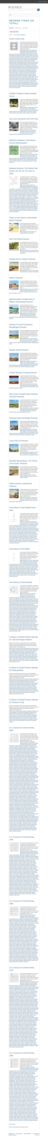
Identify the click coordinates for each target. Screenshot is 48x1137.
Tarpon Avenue (12, 501)
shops (13, 80)
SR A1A (33, 291)
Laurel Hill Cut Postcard (18, 441)
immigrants (31, 529)
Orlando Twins (18, 78)
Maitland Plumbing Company (26, 200)
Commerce (25, 58)
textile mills (20, 1114)
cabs (33, 986)
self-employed (20, 816)
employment (20, 765)
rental (15, 810)
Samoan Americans (19, 953)
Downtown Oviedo (12, 528)
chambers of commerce (20, 55)
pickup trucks (33, 112)
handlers (20, 868)
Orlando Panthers (31, 76)
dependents (34, 994)
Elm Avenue (29, 601)
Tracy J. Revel (19, 660)
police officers (14, 536)
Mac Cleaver (19, 609)
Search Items (25, 27)
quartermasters (32, 614)
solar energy (15, 818)
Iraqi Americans (35, 781)
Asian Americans (14, 748)
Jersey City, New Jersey (24, 385)
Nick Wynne (15, 656)
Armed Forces (26, 747)
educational (16, 764)
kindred (15, 1013)
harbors (36, 270)
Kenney (15, 196)
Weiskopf (19, 86)
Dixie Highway (30, 190)
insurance (18, 781)
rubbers (22, 618)
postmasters (14, 160)
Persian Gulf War (30, 801)
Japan (33, 653)
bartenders (19, 1070)
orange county (12, 74)
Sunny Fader (14, 82)
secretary (20, 1033)
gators (20, 653)
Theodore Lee (31, 540)
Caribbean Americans (20, 755)
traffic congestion (22, 720)
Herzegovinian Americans (21, 776)
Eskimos (14, 865)
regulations (31, 717)
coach (21, 561)
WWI (16, 542)
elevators (30, 528)
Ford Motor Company (13, 565)
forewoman (15, 1088)
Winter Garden (16, 693)
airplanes (24, 50)
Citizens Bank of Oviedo (20, 526)
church (27, 55)
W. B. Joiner (28, 208)
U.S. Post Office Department (26, 160)
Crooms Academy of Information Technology (21, 600)
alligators (14, 649)
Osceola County (28, 799)
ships (27, 271)
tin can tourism (32, 658)
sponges (30, 271)
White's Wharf (30, 541)
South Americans (21, 818)
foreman (11, 1006)
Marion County (23, 874)
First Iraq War (29, 769)
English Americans (33, 765)
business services (15, 1072)
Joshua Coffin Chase (26, 606)
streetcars (25, 1037)
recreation (11, 810)
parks (26, 78)
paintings (23, 78)
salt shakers (15, 658)
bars (29, 985)
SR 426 (32, 573)
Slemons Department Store (14, 573)
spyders (13, 538)
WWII (18, 542)
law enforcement (24, 530)
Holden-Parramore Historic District (19, 111)
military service (23, 793)
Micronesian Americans (33, 792)
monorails (21, 72)
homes (28, 111)
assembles (21, 918)
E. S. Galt (20, 191)
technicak (11, 1114)
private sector (30, 805)
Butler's (29, 289)
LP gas (19, 788)
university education (13, 1042)
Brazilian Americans (26, 752)
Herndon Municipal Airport (14, 66)
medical (14, 876)
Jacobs (10, 530)
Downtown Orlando (33, 59)
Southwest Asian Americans (14, 1036)
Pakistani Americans (18, 800)
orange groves (35, 533)
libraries (19, 68)
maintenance (23, 788)
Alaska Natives (12, 745)
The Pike (26, 317)
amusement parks (33, 50)
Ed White (17, 601)
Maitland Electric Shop (30, 199)
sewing (31, 537)
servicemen (11, 888)
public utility (20, 884)
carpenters (25, 988)
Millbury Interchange (28, 315)
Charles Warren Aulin (18, 525)
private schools (24, 805)
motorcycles (11, 795)
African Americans (28, 744)
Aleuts (21, 853)
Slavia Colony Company (25, 572)
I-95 (29, 432)
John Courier (15, 530)
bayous (29, 474)
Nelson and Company (13, 533)
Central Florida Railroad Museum (23, 681)
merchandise (35, 1018)
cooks (22, 1076)
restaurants (26, 291)
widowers (19, 829)
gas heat (18, 772)
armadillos (27, 522)
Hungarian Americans (27, 1010)
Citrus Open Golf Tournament (18, 56)
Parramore (28, 112)
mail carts (15, 158)
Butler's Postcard (16, 278)
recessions (31, 617)
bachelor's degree (18, 749)
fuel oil (15, 772)
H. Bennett (32, 192)
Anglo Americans (28, 1068)
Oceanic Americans (19, 797)
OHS (30, 533)
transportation (22, 253)
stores (10, 82)
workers (29, 829)
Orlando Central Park (13, 76)
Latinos (32, 787)
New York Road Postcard (19, 239)
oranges (29, 74)
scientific (24, 813)
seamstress (21, 537)
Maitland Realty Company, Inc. (20, 202)
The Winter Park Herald (14, 208)
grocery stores (28, 565)
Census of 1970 (16, 989)
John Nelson (29, 195)
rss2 (27, 1126)
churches (31, 55)
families (15, 768)
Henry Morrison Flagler (16, 685)
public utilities (29, 950)
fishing (33, 769)
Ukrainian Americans (27, 824)
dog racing (21, 59)
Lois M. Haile (28, 198)
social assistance (32, 817)
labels (28, 156)
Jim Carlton (13, 67)
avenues (29, 497)
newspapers (19, 612)
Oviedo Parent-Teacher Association (31, 569)
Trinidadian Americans (26, 822)
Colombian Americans (18, 759)
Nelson (14, 203)
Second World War (30, 814)
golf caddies (35, 602)
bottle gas (11, 920)
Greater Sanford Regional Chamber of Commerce (19, 604)
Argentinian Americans (18, 747)
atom (10, 1126)
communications (21, 860)
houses (31, 111)
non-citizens (29, 796)
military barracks (31, 1020)
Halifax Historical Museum (25, 684)
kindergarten (25, 1093)
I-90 (35, 313)
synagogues (20, 82)
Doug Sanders (26, 59)
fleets (34, 270)
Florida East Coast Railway (14, 684)
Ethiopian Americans (24, 767)
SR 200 (30, 291)
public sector (30, 808)
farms (21, 564)
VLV (13, 162)
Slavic (32, 572)
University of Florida (34, 83)
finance (10, 769)
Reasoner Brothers (17, 206)
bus (28, 408)
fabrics (36, 1002)
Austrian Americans (31, 748)
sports (28, 80)
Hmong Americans (25, 777)
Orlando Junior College (22, 76)
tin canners (35, 719)
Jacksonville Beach (23, 232)
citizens (15, 757)
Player (32, 78)
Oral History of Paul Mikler (19, 549)
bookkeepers (33, 985)
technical (23, 821)
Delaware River (30, 430)
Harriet (32, 604)
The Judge (15, 540)
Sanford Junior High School (24, 621)
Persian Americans (22, 801)
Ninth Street (24, 612)
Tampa (14, 692)
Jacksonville (24, 195)
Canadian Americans (24, 1072)
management (19, 789)
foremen (14, 1006)
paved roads (21, 717)
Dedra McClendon (31, 108)
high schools (16, 605)
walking (14, 828)
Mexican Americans (25, 792)
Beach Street (26, 680)
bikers (28, 751)
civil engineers (12, 190)
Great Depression (25, 653)
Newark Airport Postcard (18, 350)
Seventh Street (25, 625)
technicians (19, 889)
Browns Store (27, 187)
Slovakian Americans (24, 817)
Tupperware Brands (24, 83)
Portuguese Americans (18, 804)
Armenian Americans (33, 747)
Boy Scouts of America (30, 597)
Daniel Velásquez (15, 652)
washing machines (25, 1044)
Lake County (20, 872)
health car (25, 868)
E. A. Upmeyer (15, 191)
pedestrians (16, 801)
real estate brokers (17, 617)
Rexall (30, 500)
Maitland (11, 199)
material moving (32, 791)
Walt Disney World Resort (27, 84)
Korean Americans (25, 870)
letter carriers (32, 156)
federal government (25, 930)
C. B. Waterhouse (33, 187)
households (22, 779)
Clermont (27, 650)
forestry (32, 771)
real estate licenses (25, 617)
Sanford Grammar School (18, 620)
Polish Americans (25, 802)
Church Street (35, 560)
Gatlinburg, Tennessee (13, 653)
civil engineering (35, 188)
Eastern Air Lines (12, 60)
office (25, 797)
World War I (36, 541)
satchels (19, 160)
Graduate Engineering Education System (22, 64)
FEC (37, 683)
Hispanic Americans (17, 777)
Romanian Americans (13, 1030)
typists (22, 1041)
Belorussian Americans (18, 751)
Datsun (28, 131)
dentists (30, 994)
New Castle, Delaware (17, 433)
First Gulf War (23, 769)
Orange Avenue (33, 568)
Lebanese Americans (13, 788)
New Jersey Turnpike (24, 341)
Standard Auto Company (32, 207)
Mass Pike (27, 314)
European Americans (32, 767)
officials (15, 1101)
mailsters (23, 158)
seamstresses (26, 537)
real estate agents (29, 616)
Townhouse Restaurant (22, 541)
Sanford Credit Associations (21, 207)
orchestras (34, 74)
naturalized (24, 795)
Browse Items (19, 1133)
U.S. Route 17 (14, 293)
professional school (18, 806)
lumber (15, 1016)
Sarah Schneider (15, 537)
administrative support (24, 743)
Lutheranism (27, 566)
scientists (29, 813)
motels (33, 654)
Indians (20, 1092)
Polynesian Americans (33, 802)
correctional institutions (32, 759)
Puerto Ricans (28, 809)
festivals (25, 60)
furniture (32, 1006)
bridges (29, 383)
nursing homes (12, 797)
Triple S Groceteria (21, 629)
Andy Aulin (22, 522)
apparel (33, 1068)
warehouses (11, 1118)
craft (31, 860)
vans (29, 825)
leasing (35, 787)
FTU (31, 62)
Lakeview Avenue (12, 716)
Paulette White (19, 614)
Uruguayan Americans (13, 825)
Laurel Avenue (15, 608)
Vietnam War (20, 826)
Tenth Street (24, 628)
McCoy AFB (11, 71)
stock (22, 1037)
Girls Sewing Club (17, 192)
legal (24, 1014)
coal (23, 757)
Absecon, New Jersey (26, 250)
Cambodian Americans (28, 753)
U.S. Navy (27, 629)
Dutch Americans (24, 763)
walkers (29, 892)
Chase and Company (29, 598)
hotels (30, 653)
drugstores (28, 498)
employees (15, 765)
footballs (28, 62)
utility (25, 890)
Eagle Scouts (12, 601)
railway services (34, 1106)
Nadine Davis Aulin (21, 532)
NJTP (30, 341)
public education (18, 808)
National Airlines (32, 72)
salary (28, 885)
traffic (17, 720)
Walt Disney (19, 84)
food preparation (16, 771)
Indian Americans (20, 780)
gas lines (32, 132)
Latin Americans (23, 787)
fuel (31, 932)
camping (34, 649)
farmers (33, 601)
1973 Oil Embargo (32, 130)
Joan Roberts (18, 67)
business (22, 753)
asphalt (24, 711)
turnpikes (11, 318)
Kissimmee (11, 688)
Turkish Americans (13, 824)
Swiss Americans (17, 1038)
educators (14, 564)
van (26, 825)
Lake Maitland (22, 198)
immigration (36, 529)
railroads (11, 616)
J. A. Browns (33, 194)
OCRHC (19, 656)
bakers (19, 985)
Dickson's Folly (32, 712)
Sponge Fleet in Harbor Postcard (22, 259)
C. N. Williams (24, 188)
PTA (31, 570)
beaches (32, 231)
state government (29, 956)
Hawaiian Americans (13, 934)
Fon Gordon (15, 713)
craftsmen (16, 993)
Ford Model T (34, 564)
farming (17, 564)
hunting (15, 780)
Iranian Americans (23, 781)
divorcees (27, 761)
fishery (21, 866)
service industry (35, 886)
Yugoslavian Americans (16, 830)
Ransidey (19, 616)
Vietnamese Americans (28, 826)
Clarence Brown (18, 190)
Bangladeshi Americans (26, 749)
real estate (23, 616)
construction (24, 190)
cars (33, 54)
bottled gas (19, 752)
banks (31, 186)
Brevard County (34, 752)
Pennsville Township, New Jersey (26, 410)
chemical (33, 1073)
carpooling (35, 920)
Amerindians (31, 745)
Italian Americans (26, 783)
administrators (32, 743)
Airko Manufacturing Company (29, 648)
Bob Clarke (30, 649)
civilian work (28, 859)
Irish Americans (12, 783)
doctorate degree (32, 761)
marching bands (21, 70)
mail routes (19, 158)
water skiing (14, 86)
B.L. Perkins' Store (29, 596)
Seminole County (12, 572)
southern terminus (12, 412)
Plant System (15, 690)
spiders (34, 537)
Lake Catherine (16, 198)
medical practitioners (22, 1018)
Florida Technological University (20, 62)
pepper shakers (16, 657)
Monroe (32, 609)
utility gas (23, 825)
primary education (21, 949)
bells (31, 680)
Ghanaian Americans (33, 772)
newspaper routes (12, 612)
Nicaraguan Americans (13, 796)
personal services (32, 880)
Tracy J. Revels (25, 660)
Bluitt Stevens (18, 597)
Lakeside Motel (21, 654)
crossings (32, 338)
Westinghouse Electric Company (19, 210)
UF (29, 83)
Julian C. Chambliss (22, 715)
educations (22, 998)
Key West (35, 686)
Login (40, 1)
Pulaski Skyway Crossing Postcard (23, 373)
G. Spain (35, 191)
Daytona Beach (28, 683)
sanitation (17, 1032)
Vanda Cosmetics (12, 84)
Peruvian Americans (15, 802)
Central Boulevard (12, 650)
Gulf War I (20, 775)
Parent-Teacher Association (19, 570)
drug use (35, 562)
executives (19, 865)
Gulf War (15, 775)
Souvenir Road (21, 658)
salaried (25, 885)
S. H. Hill (14, 207)
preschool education (27, 804)
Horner (13, 194)
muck (14, 610)
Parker (10, 204)
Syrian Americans (30, 820)
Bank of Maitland (26, 186)
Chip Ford (23, 650)
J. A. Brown (28, 194)
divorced (22, 761)
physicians (27, 1024)
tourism (14, 660)
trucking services (15, 1041)
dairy (26, 1077)
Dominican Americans (13, 763)
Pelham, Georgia (25, 614)
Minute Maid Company (13, 72)
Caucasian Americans (31, 755)
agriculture (34, 744)
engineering (27, 1001)
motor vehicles (26, 72)
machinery (20, 1016)
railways (14, 616)
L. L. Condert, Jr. (28, 196)
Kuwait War (21, 785)
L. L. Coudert (34, 196)
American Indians (19, 745)
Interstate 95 (32, 432)
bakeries (16, 985)
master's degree (25, 791)
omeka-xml (23, 1126)
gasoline (15, 134)
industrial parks (29, 66)
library (23, 68)
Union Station (32, 692)
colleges (12, 58)
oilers (28, 612)
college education (23, 924)
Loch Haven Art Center (29, 68)
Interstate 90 (22, 314)
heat (15, 776)
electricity (11, 765)
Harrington (11, 605)
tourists (25, 692)
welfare (31, 1044)
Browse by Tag (18, 27)
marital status (15, 791)
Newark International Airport (29, 363)
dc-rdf (13, 1126)
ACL (24, 679)
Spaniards (28, 818)
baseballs (27, 52)
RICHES (15, 7)
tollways (30, 317)
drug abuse (30, 562)
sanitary (13, 1032)
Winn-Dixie (15, 576)
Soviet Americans (32, 1112)
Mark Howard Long (21, 688)
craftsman (11, 993)
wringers (36, 1045)
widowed (15, 829)
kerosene (33, 784)
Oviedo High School (24, 534)
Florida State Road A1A (29, 290)
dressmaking (25, 528)
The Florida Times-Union (32, 628)
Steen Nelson (18, 538)
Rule (19, 79)
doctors (24, 996)
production (35, 805)
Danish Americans (24, 994)
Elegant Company (19, 60)
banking (26, 985)
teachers (22, 574)
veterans (15, 826)
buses (31, 408)
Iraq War (29, 781)
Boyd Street (11, 681)
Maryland (19, 134)
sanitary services (27, 1109)
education (11, 764)
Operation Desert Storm (14, 799)
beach (29, 231)
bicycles (29, 154)
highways (22, 66)
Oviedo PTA (11, 570)
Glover (36, 63)
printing (10, 1026)
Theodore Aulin (25, 540)
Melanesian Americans (15, 792)
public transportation (13, 884)
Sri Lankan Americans (13, 820)
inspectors (32, 869)
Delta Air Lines (15, 59)
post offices (31, 159)
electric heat (33, 764)
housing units (27, 779)
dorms (19, 763)
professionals (25, 806)
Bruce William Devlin (21, 54)
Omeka (37, 1135)
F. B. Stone (25, 191)
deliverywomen (17, 1078)
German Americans (25, 772)
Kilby (19, 530)
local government (26, 941)
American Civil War (26, 521)
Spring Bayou (26, 476)
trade (15, 822)
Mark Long (28, 688)
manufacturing (14, 70)
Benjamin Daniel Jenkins (32, 107)
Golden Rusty (30, 602)
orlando (10, 75)
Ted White (20, 628)
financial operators (16, 769)
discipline (26, 562)
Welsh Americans (33, 828)
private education (17, 805)
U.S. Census (19, 824)
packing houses (27, 613)
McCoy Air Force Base (18, 71)
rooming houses (21, 1030)
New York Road (29, 251)
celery (31, 560)
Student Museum (18, 626)
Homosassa (28, 685)
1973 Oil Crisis (25, 130)
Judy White (33, 606)
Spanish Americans (34, 818)
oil (28, 134)
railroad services (23, 1106)
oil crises (31, 134)
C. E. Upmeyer (18, 188)
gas (29, 132)
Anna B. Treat (25, 184)
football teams (19, 529)
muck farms (18, 610)
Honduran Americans (34, 777)
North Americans (30, 1100)
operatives (24, 1022)
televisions (11, 1040)
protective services (32, 806)
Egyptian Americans (27, 764)
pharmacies (22, 500)
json (20, 1126)
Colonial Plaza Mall (19, 58)
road (34, 570)
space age (20, 80)
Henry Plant (23, 685)
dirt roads (22, 562)
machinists (24, 1016)
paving (18, 204)
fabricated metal (32, 1002)
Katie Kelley (24, 686)
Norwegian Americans (32, 1021)
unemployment (34, 824)
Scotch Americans (34, 813)
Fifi (15, 529)
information (36, 780)
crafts (36, 992)
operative (19, 1101)
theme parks (17, 83)
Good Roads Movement (28, 713)
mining (27, 793)
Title (14, 34)
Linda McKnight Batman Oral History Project (27, 608)
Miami (32, 202)
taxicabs (22, 1038)
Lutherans (32, 566)
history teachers (35, 565)
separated (33, 816)
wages (26, 892)
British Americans (12, 753)
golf (10, 64)
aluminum (22, 594)
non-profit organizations (21, 1100)
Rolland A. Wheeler (25, 206)
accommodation (25, 741)
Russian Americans (18, 812)
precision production (26, 881)
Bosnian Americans (13, 752)
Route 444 (15, 342)
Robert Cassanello (23, 657)
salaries (10, 953)
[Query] (24, 10)
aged (37, 981)
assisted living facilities (28, 918)
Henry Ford (15, 715)
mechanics (11, 1018)
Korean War (16, 785)
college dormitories (31, 757)
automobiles (22, 52)
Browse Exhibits (27, 1133)
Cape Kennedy (29, 54)
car (14, 755)
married (19, 791)
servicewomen (17, 888)
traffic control (28, 720)
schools (22, 79)
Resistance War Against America (22, 810)
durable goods (32, 861)
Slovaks (25, 573)
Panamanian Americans (27, 800)
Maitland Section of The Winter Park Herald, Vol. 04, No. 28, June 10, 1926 (23, 171)
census (10, 756)
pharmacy (27, 500)
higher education (17, 936)
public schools (25, 808)
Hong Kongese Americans (14, 779)
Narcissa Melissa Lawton (31, 532)
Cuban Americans (22, 760)
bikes (32, 154)
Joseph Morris (19, 606)
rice (28, 536)
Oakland (18, 203)
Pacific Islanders (16, 948)
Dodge (33, 155)
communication (12, 1076)
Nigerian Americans (22, 796)
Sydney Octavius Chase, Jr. (27, 626)
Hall (30, 604)
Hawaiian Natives (33, 775)
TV (20, 1041)
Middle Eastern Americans (14, 793)
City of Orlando (33, 56)
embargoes (33, 131)
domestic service (29, 996)
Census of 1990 (32, 857)
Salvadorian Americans (29, 812)
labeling (24, 156)
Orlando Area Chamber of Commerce (20, 75)
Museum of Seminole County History (22, 568)
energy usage (26, 765)
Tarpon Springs (36, 271)
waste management (25, 828)
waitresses (32, 1117)
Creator (17, 34)
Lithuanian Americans (29, 1014)
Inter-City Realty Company (20, 194)
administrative (32, 741)
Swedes (23, 538)
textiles (15, 1040)
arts (35, 51)
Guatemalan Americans (14, 868)
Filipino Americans (34, 768)
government (13, 933)
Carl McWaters (16, 598)
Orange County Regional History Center (30, 656)
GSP (27, 339)
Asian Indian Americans (14, 918)
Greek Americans (12, 773)
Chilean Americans (30, 756)
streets (36, 251)
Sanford (30, 618)
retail (35, 78)
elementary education (28, 1000)
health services (26, 934)
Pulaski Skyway (32, 386)
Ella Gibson (22, 652)
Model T (36, 566)
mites (29, 609)
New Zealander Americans (32, 795)
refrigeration (18, 618)
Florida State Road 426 (27, 564)
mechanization (29, 158)
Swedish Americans (29, 538)
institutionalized (12, 781)
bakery (23, 985)
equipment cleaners (13, 929)
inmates (33, 937)
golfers (12, 64)
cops (29, 526)
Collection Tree (11, 1133)
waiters (28, 1117)
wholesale (11, 829)
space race (24, 80)
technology (32, 82)
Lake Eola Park (15, 68)
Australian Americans (22, 748)
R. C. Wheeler (33, 204)
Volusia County (22, 892)
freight (21, 1006)
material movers (19, 944)
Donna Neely (33, 526)
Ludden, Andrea (28, 654)
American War (26, 745)
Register (45, 1)
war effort (32, 629)
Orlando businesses (32, 75)
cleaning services (22, 990)
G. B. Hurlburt (30, 191)
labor (25, 785)
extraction (11, 768)
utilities (20, 825)
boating (35, 52)
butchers (11, 598)
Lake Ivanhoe (22, 566)
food (30, 1005)
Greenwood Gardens (26, 192)
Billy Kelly (31, 52)
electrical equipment (34, 998)
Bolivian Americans (33, 751)
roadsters (32, 536)
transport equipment (24, 1040)
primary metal (33, 1025)
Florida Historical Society (30, 652)
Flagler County (26, 866)
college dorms (17, 924)
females (28, 768)
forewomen (20, 1088)
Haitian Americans (26, 775)
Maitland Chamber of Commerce (19, 199)
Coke (26, 757)
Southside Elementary (33, 625)
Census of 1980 (31, 921)
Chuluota (24, 525)
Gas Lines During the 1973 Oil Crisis (23, 119)
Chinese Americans (18, 859)
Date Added (22, 34)
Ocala (10, 689)
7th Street (29, 593)
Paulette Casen (12, 614)
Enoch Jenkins (32, 110)
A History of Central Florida (17, 648)
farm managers (16, 1004)
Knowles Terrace (21, 196)
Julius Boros (24, 67)
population (11, 804)
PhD (21, 802)
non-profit (34, 796)
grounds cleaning (20, 773)
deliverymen (11, 1078)
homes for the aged (33, 936)
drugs (10, 564)
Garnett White (24, 602)
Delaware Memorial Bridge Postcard (23, 418)
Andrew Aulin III (33, 521)
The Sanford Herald (13, 629)
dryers (16, 997)
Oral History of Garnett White (20, 582)
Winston (10, 693)
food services (22, 771)
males (15, 789)
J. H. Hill (19, 195)
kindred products (31, 1093)
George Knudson (31, 63)
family (18, 768)
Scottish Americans (13, 814)
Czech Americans (30, 760)
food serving (27, 771)
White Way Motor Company (31, 210)
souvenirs (27, 658)
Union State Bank (22, 208)
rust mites (26, 618)
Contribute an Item (12, 1135)
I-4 (24, 66)
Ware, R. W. (26, 574)
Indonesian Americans (29, 780)
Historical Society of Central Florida (26, 605)
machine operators (23, 873)
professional (11, 806)
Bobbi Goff (23, 597)
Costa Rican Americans (14, 760)
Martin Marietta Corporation (30, 70)
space (16, 80)
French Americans (26, 1006)
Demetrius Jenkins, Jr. (24, 110)
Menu (10, 15)
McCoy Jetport (26, 71)
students (18, 574)
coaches (24, 561)
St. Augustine (12, 626)
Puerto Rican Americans (20, 809)
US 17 (19, 293)
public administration (27, 882)
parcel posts (26, 159)
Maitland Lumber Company (14, 200)
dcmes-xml (17, 1126)
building (18, 753)
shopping (32, 79)
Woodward (16, 211)
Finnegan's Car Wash (24, 132)
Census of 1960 (20, 1073)
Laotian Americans (16, 787)
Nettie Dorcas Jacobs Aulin (23, 533)
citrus (34, 55)
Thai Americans (29, 821)
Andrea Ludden (19, 649)
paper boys (33, 613)
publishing (31, 1028)
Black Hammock (32, 524)
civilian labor (19, 757)
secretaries (16, 1033)
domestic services (25, 861)
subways (29, 1037)
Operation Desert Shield (31, 797)
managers (24, 789)
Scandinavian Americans (14, 813)
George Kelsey (25, 529)
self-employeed (17, 886)
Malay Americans (30, 788)
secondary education (13, 816)
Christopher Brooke (13, 683)
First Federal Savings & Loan (15, 602)
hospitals (15, 1010)
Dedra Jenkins (25, 108)
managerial (32, 873)
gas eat (36, 1006)
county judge (29, 561)
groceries (20, 565)
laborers (33, 785)
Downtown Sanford (34, 600)
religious (23, 1029)
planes (29, 78)
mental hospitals (29, 944)
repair (19, 885)
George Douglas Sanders (22, 63)
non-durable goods (34, 945)
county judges (35, 561)
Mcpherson (28, 202)
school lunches (22, 624)
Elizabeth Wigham (22, 601)
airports (28, 50)
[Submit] (38, 10)
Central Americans (23, 756)
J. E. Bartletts (14, 195)
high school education (31, 776)
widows (23, 829)
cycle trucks (29, 155)
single (19, 817)
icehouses (36, 605)
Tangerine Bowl (26, 82)
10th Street (24, 593)
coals (32, 922)
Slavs (34, 572)
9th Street (34, 593)
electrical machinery (13, 1000)
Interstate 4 (34, 66)
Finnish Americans (16, 1005)
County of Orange (31, 58)
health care (11, 776)
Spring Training (33, 80)
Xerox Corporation (16, 87)
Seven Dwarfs (27, 79)
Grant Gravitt (33, 64)
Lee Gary (29, 530)
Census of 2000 (16, 756)
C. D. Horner (11, 188)
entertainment (16, 767)
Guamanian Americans (27, 933)
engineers (32, 1001)
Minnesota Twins (33, 71)
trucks (35, 822)
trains (28, 692)
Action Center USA (16, 39)
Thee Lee (20, 540)
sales (23, 812)
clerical (32, 859)
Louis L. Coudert (34, 198)
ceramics (18, 650)
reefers (14, 618)
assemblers (22, 855)
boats (10, 54)
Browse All (11, 27)
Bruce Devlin (14, 54)
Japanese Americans (18, 784)
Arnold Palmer (31, 51)
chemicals (29, 989)
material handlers (34, 1017)
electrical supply (21, 1000)
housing (34, 111)
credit (19, 993)
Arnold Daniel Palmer (24, 51)
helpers (31, 868)
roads (10, 79)
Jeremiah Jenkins (12, 112)
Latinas (28, 787)
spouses (30, 1036)
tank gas (15, 821)
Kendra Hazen (15, 654)
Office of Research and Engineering (16, 159)
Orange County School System (21, 74)
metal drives (25, 609)
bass (34, 596)
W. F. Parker (34, 208)
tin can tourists (30, 719)
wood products (35, 1118)
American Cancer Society (29, 594)
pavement (14, 204)
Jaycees (14, 606)
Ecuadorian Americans (33, 763)
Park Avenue (35, 203)
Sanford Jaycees (26, 620)
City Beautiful (27, 56)
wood (26, 829)
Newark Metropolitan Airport (25, 365)
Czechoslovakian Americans (14, 761)
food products (28, 1086)
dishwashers (11, 996)
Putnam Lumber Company (25, 204)
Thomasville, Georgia (13, 541)
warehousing (18, 828)
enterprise (11, 767)
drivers (17, 1080)
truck (33, 822)
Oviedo (17, 534)
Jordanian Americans (27, 784)
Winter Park (24, 86)
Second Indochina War (21, 814)
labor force (29, 785)
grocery (23, 565)
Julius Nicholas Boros (31, 67)
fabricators (24, 865)
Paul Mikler (28, 570)
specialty (30, 888)
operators (17, 878)
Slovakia (22, 573)
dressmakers (19, 528)
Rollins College (15, 79)
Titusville (18, 692)
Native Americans (18, 795)
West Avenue (31, 660)
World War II (11, 542)
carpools (11, 921)
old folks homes (19, 946)
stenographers (17, 1037)
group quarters (27, 773)
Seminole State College (17, 625)
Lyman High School (13, 609)
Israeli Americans (19, 783)
